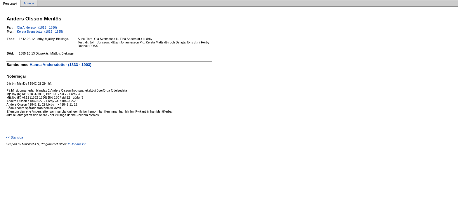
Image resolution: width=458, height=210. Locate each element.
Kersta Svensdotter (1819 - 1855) (40, 31)
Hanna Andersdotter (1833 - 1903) (60, 64)
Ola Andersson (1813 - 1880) (37, 27)
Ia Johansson (77, 144)
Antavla (29, 3)
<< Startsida (14, 137)
